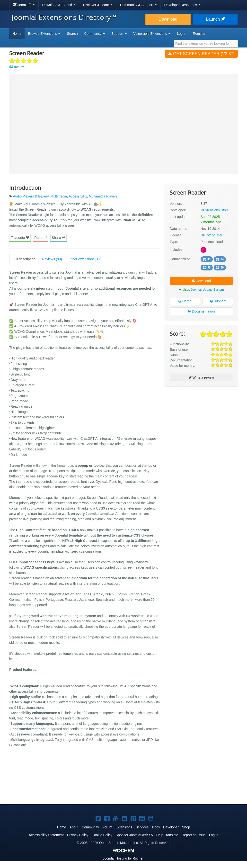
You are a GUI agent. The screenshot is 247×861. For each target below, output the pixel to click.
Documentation (201, 311)
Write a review (201, 377)
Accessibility (78, 196)
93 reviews (17, 67)
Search (72, 34)
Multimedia (59, 196)
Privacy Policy (77, 835)
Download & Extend (59, 5)
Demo (184, 301)
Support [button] (119, 34)
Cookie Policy (102, 835)
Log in (181, 34)
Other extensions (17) (85, 259)
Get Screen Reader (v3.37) (201, 53)
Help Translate (167, 835)
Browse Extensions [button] (44, 34)
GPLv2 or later (211, 235)
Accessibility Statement (46, 835)
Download (168, 19)
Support (218, 301)
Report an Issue (194, 835)
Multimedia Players (103, 196)
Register (199, 34)
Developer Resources (182, 5)
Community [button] (94, 34)
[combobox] (206, 43)
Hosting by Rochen (123, 858)
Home (16, 34)
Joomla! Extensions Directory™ (64, 17)
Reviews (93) (52, 259)
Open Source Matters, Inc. (119, 843)
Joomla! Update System (207, 289)
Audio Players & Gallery (31, 196)
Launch (215, 19)
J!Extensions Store (215, 210)
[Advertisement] (201, 421)
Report (40, 238)
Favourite (20, 238)
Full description (23, 259)
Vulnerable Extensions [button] (151, 34)
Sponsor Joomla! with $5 (134, 835)
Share (58, 238)
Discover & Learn (97, 5)
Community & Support (138, 5)
